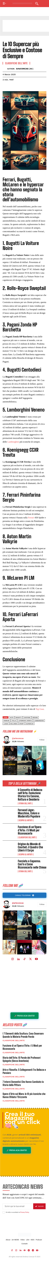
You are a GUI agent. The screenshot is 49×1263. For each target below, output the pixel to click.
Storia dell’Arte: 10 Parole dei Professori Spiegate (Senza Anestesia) (22, 1059)
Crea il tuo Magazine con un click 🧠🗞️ (22, 1120)
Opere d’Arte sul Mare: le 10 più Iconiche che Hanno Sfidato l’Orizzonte (24, 1095)
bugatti (19, 717)
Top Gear (40, 709)
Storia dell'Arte (25, 803)
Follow (41, 904)
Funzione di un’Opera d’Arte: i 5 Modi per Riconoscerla (29, 830)
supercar (29, 723)
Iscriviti (39, 1206)
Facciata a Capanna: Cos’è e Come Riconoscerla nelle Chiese (32, 864)
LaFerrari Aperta (25, 720)
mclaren (13, 723)
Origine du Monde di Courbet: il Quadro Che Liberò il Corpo (30, 847)
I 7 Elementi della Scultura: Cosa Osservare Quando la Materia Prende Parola (23, 1035)
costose (27, 717)
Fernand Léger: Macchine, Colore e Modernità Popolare (29, 813)
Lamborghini (13, 442)
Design (35, 717)
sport (21, 723)
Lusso (6, 723)
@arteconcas (18, 903)
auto (12, 717)
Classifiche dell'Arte (27, 837)
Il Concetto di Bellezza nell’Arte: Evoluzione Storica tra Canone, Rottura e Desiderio (30, 794)
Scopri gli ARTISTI (26, 820)
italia (14, 720)
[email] (18, 1206)
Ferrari (30, 517)
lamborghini (39, 720)
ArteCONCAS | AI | (24, 69)
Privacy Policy (24, 1212)
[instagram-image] (10, 917)
